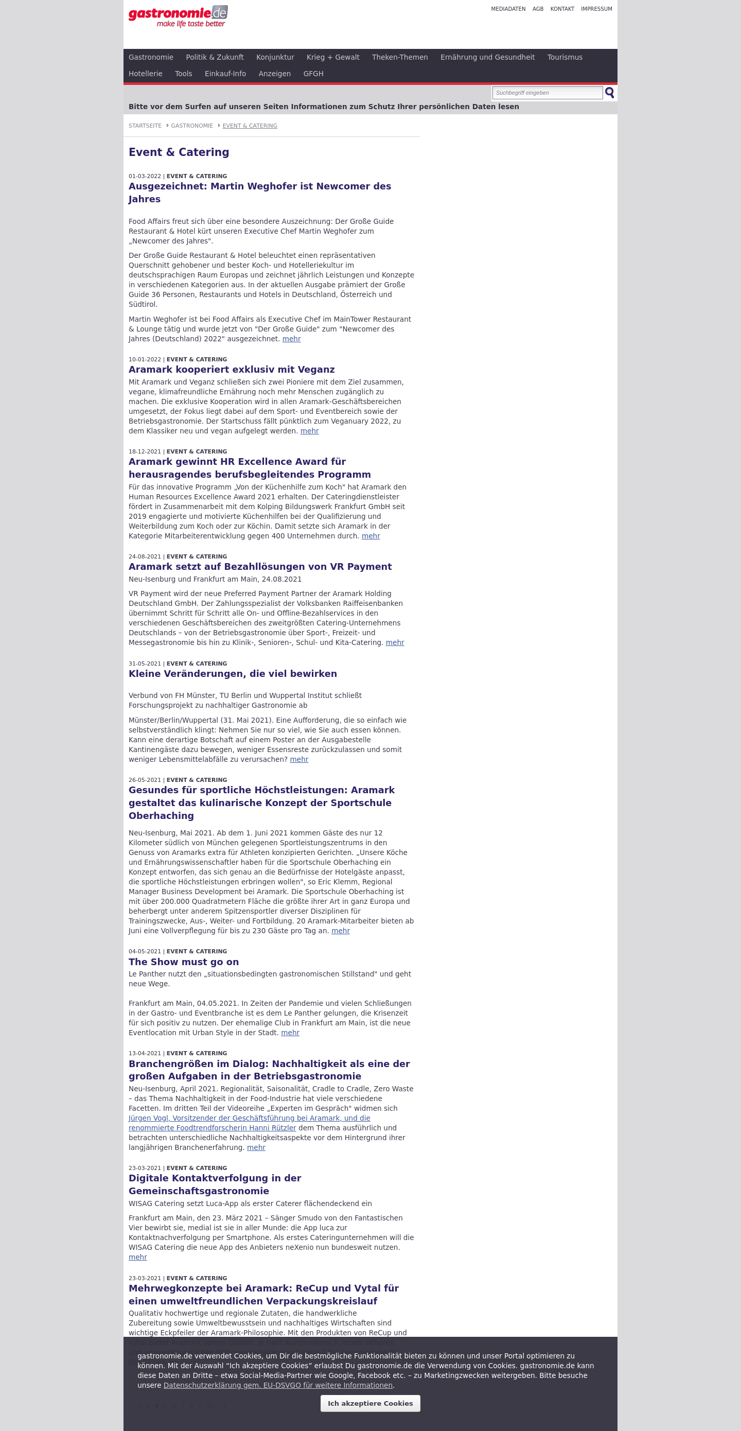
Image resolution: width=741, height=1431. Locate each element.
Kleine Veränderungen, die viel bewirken (233, 674)
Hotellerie (146, 73)
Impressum (596, 9)
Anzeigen (275, 73)
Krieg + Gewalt (333, 57)
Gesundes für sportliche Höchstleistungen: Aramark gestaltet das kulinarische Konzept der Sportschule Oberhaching (262, 803)
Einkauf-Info (225, 73)
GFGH (314, 73)
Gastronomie (151, 57)
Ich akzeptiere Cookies (370, 1403)
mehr (292, 339)
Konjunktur (275, 57)
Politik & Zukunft (215, 57)
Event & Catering (250, 126)
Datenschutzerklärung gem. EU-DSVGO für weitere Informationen (278, 1385)
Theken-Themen (400, 57)
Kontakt (562, 9)
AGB (538, 9)
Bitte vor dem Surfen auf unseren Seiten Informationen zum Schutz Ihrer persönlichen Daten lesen (324, 106)
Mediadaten (508, 9)
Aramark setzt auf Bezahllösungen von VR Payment (260, 567)
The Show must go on (184, 962)
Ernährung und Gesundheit (487, 57)
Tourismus (565, 57)
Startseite (145, 126)
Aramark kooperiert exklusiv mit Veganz (232, 369)
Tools (183, 73)
